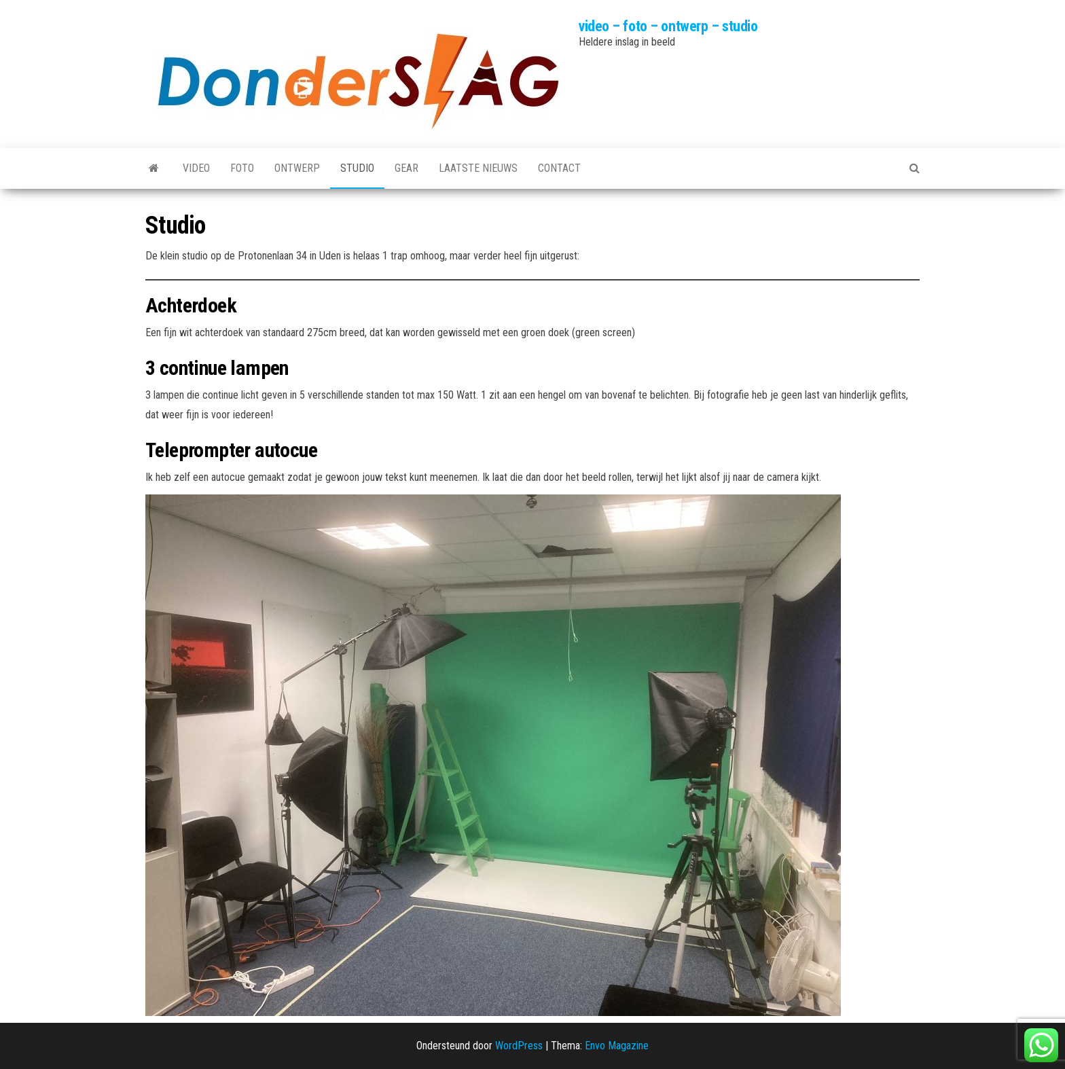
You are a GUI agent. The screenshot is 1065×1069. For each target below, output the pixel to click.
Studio (357, 168)
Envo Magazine (617, 1045)
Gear (406, 168)
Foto (242, 168)
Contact (559, 168)
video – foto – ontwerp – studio (668, 26)
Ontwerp (297, 168)
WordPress (519, 1045)
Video (196, 168)
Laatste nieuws (478, 168)
